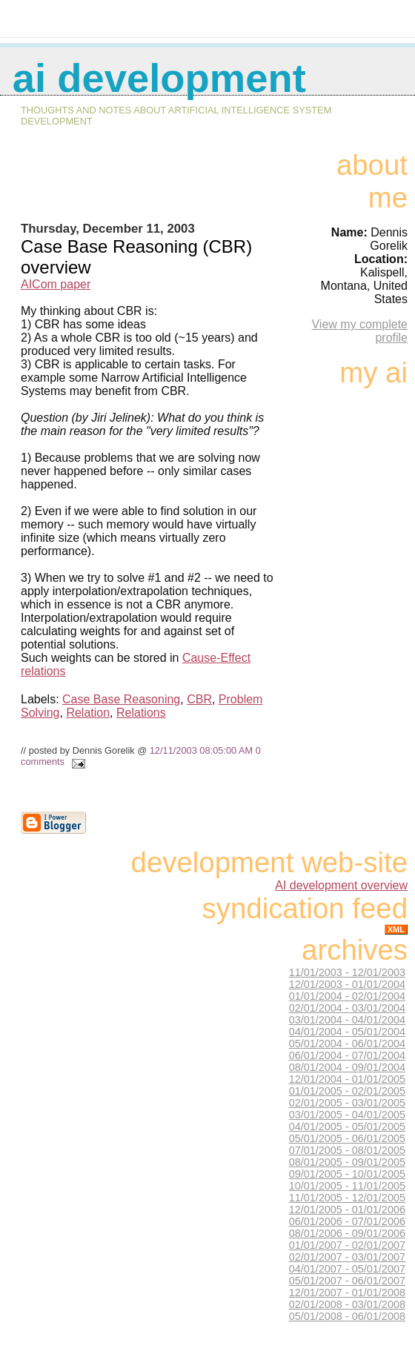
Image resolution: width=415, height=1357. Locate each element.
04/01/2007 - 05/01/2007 (347, 1269)
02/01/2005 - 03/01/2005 (347, 1103)
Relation (88, 712)
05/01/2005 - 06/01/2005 (347, 1138)
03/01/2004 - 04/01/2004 (347, 1020)
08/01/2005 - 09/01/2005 (347, 1162)
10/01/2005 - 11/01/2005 (347, 1186)
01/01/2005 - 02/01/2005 (347, 1091)
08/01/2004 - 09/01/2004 (347, 1067)
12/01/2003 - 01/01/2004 (347, 984)
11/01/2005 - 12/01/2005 (347, 1198)
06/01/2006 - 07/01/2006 (347, 1221)
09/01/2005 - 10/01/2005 (347, 1174)
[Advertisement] (196, 186)
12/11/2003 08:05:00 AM (201, 750)
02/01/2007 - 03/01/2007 (347, 1257)
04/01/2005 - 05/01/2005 (347, 1126)
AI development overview (341, 885)
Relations (141, 712)
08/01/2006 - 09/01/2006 (347, 1233)
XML (396, 929)
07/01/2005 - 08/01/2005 (347, 1150)
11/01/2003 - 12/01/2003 (347, 972)
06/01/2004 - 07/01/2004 (347, 1055)
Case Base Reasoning (121, 699)
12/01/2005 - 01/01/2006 (347, 1209)
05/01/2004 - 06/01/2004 (347, 1043)
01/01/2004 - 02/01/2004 (347, 996)
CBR (199, 699)
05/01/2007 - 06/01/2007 (347, 1281)
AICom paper (55, 284)
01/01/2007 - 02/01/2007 (347, 1245)
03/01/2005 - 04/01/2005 (347, 1115)
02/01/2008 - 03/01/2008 (347, 1304)
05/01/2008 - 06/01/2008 (347, 1316)
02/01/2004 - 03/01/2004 (347, 1008)
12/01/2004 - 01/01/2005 (347, 1079)
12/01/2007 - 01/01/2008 (347, 1292)
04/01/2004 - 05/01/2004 (347, 1032)
